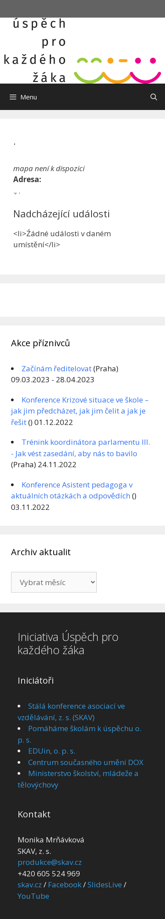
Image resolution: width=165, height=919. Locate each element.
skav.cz (30, 884)
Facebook (64, 884)
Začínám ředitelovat (57, 368)
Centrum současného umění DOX (85, 762)
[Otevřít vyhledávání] (154, 97)
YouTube (33, 896)
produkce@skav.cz (50, 862)
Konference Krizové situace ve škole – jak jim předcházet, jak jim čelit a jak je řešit (80, 411)
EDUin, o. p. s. (51, 751)
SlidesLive (105, 884)
